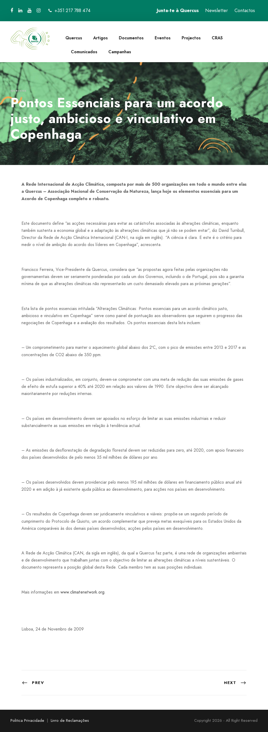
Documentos (131, 38)
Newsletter (216, 10)
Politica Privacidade (27, 720)
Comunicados (84, 52)
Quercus (73, 38)
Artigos (100, 38)
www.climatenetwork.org (82, 592)
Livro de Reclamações (70, 720)
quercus (18, 90)
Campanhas (119, 52)
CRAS (217, 38)
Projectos (191, 38)
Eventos (163, 38)
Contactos (244, 10)
